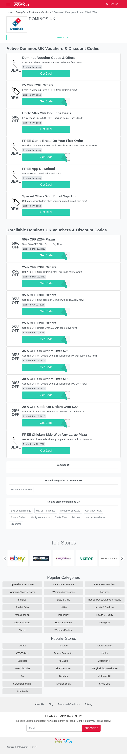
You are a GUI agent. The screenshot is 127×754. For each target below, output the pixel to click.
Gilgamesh (15, 524)
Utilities (63, 607)
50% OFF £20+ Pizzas (39, 239)
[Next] (122, 558)
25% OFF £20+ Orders (39, 323)
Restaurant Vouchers (40, 12)
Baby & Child (63, 599)
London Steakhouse (95, 517)
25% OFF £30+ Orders (39, 267)
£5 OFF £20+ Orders (37, 85)
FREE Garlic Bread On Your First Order (52, 141)
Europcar (22, 661)
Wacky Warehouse (40, 517)
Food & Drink (22, 607)
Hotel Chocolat (22, 668)
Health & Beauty (104, 615)
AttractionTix (104, 661)
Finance (22, 599)
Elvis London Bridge (20, 510)
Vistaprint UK (104, 676)
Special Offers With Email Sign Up (49, 196)
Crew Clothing (104, 645)
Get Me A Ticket (93, 510)
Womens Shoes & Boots (22, 592)
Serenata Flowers (22, 683)
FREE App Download (38, 169)
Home (9, 12)
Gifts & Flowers (22, 622)
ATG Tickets (22, 653)
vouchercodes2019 (29, 747)
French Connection (63, 653)
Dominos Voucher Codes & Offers (48, 58)
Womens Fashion (64, 630)
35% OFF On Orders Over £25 (45, 351)
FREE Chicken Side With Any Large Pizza (54, 434)
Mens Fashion (22, 615)
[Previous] (4, 558)
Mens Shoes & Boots (63, 584)
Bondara (63, 676)
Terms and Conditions (69, 704)
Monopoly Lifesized (70, 510)
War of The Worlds (45, 510)
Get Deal (46, 73)
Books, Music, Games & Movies (104, 599)
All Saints (63, 661)
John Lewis (22, 691)
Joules (104, 653)
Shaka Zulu (61, 517)
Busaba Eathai (17, 517)
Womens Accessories (63, 592)
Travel (22, 630)
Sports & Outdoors (104, 607)
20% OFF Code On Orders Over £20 (50, 407)
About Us (39, 704)
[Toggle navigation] (8, 4)
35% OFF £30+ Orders (39, 295)
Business (104, 592)
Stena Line (104, 683)
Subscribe (91, 728)
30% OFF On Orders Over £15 (45, 379)
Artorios (76, 517)
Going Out (21, 12)
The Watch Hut (63, 668)
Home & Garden (63, 622)
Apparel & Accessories (22, 584)
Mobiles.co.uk (63, 683)
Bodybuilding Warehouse (105, 668)
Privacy (89, 704)
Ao (22, 676)
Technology (63, 615)
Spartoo (63, 645)
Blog (51, 704)
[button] (112, 4)
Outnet (22, 645)
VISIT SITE (62, 37)
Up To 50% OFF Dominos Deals (46, 113)
